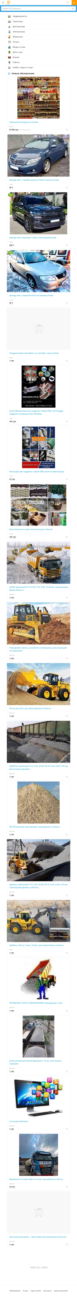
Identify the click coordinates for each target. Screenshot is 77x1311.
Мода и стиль (19, 47)
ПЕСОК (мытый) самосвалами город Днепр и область (34, 826)
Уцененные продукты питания (23, 122)
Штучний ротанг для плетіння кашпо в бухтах (31, 529)
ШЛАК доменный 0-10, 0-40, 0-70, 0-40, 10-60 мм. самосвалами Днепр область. (38, 588)
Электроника (19, 32)
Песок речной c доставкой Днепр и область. (30, 708)
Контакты (47, 1291)
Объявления (15, 1291)
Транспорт (18, 21)
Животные (18, 37)
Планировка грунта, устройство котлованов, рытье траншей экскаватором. (38, 649)
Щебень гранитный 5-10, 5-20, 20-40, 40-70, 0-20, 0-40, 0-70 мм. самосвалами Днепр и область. (38, 886)
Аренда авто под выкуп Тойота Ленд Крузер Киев (32, 237)
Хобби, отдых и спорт (23, 67)
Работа (16, 62)
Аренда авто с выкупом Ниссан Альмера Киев (31, 295)
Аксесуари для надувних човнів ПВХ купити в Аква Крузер (36, 471)
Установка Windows (18, 1121)
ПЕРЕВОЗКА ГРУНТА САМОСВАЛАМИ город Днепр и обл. (36, 1003)
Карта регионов (60, 1291)
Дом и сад (17, 52)
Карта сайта (36, 1291)
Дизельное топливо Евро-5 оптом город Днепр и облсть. (36, 1179)
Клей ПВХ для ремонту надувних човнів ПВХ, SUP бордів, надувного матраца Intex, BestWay (36, 412)
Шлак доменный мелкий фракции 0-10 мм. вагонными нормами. (35, 1062)
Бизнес (16, 57)
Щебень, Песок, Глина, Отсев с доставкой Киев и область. (36, 945)
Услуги (16, 42)
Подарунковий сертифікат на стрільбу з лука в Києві (34, 353)
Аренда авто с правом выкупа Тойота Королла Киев (34, 180)
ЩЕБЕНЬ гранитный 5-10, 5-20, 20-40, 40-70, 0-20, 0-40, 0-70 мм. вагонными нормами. (38, 767)
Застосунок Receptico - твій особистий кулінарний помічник (37, 1237)
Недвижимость (20, 16)
